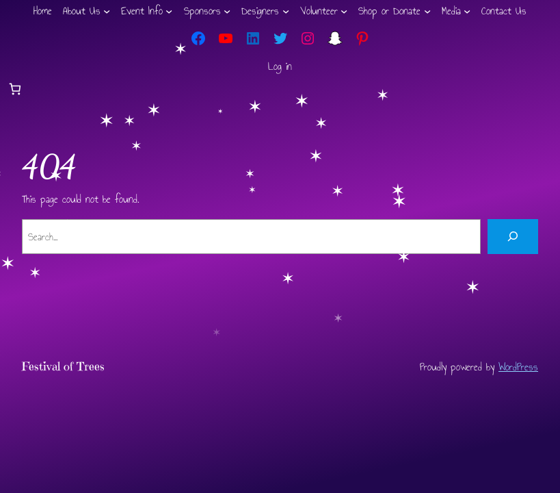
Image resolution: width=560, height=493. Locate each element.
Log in (280, 66)
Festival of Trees (63, 366)
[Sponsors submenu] (227, 11)
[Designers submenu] (285, 11)
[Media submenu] (467, 11)
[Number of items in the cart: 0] (14, 89)
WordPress (518, 366)
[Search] (513, 236)
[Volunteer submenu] (344, 11)
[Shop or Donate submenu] (427, 11)
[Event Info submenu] (168, 11)
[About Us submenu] (106, 11)
